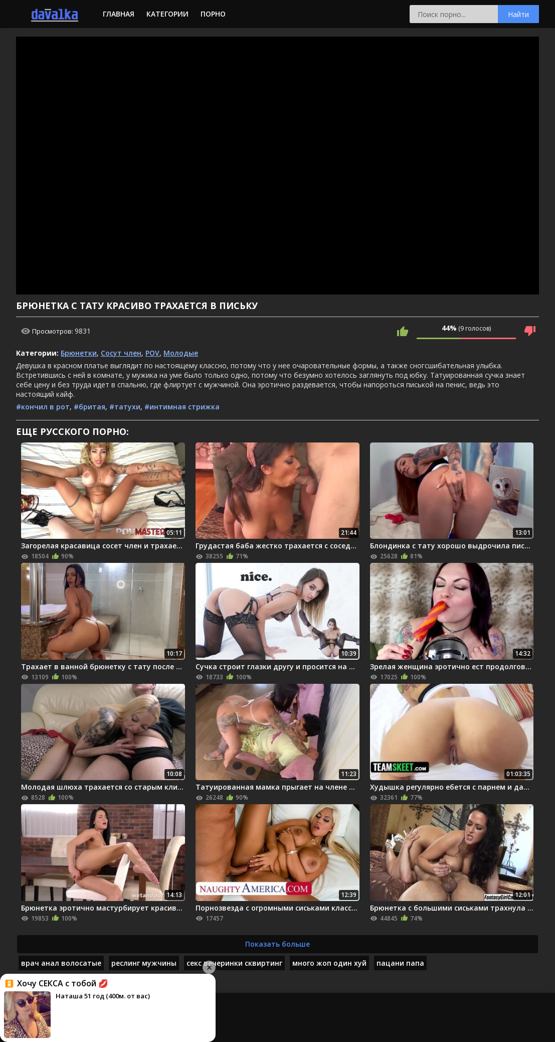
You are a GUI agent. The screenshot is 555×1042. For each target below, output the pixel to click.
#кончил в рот (43, 406)
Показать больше (277, 944)
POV (152, 353)
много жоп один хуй (329, 963)
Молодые (180, 353)
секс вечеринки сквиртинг (234, 963)
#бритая (89, 406)
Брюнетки (79, 353)
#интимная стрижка (182, 406)
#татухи (124, 406)
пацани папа (400, 963)
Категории (167, 14)
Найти (518, 14)
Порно (213, 14)
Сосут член (121, 353)
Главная (118, 14)
